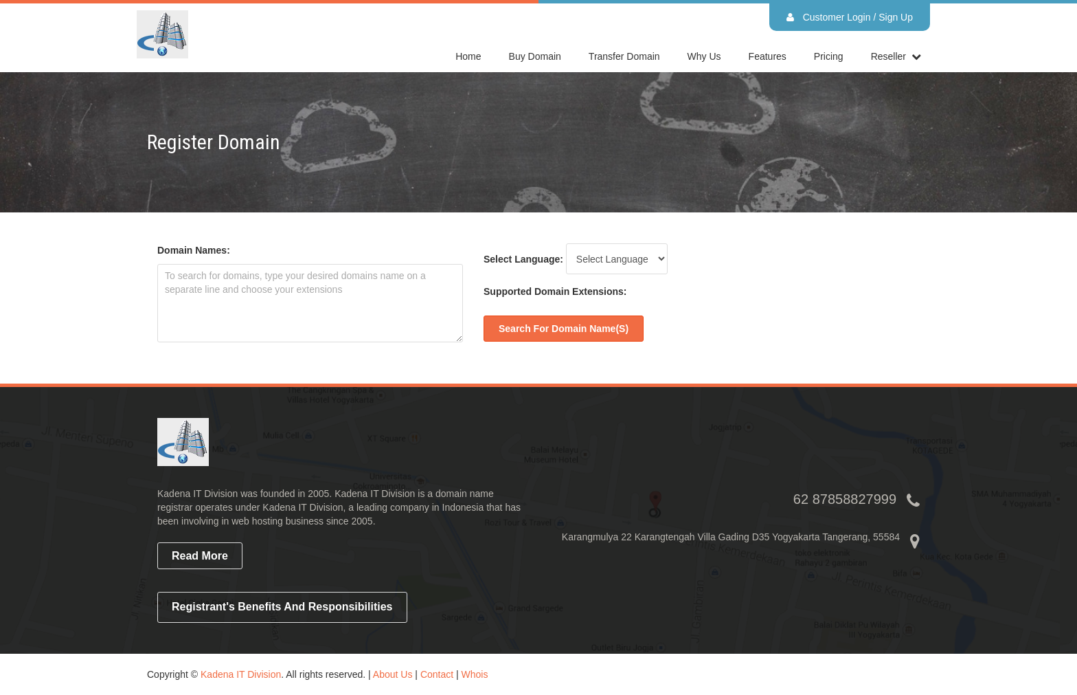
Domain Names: (193, 250)
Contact (436, 674)
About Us (393, 674)
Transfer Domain (624, 56)
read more (200, 556)
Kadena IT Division (241, 674)
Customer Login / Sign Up (849, 17)
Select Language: (523, 259)
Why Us (704, 56)
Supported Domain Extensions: (555, 291)
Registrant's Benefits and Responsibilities (282, 607)
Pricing (828, 56)
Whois (475, 674)
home (468, 56)
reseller (888, 56)
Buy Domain (535, 56)
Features (767, 56)
